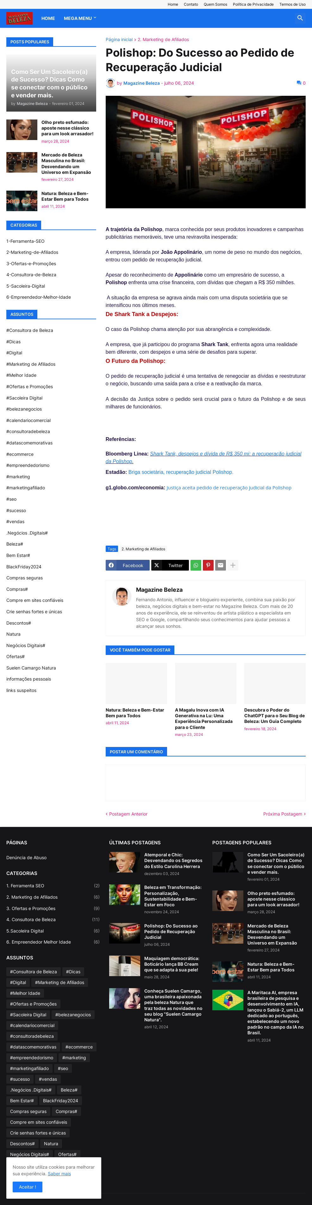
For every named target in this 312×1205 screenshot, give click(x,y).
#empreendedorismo (27, 465)
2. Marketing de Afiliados (163, 39)
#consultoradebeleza (28, 431)
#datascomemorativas (29, 442)
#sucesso (16, 510)
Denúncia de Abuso (26, 857)
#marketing (18, 476)
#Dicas (13, 341)
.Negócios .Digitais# (27, 532)
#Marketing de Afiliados (30, 364)
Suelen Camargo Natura (31, 667)
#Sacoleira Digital (24, 398)
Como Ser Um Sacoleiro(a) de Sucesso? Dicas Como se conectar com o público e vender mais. (276, 863)
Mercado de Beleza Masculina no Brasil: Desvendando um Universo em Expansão (66, 163)
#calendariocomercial (28, 420)
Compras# (17, 589)
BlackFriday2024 (23, 566)
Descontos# (18, 623)
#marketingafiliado (25, 487)
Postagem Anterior (128, 814)
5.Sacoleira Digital (53, 931)
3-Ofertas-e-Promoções (31, 263)
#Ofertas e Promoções (29, 386)
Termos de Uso (292, 4)
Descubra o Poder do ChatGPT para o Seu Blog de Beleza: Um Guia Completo (274, 715)
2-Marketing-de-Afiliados (32, 252)
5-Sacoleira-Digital (25, 286)
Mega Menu (78, 18)
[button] (300, 18)
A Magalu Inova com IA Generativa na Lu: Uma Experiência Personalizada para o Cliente (204, 718)
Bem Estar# (18, 555)
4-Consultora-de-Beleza (31, 274)
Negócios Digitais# (25, 645)
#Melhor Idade (21, 375)
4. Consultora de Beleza (53, 919)
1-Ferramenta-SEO (25, 241)
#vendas (15, 521)
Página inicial (119, 39)
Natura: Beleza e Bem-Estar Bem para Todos (135, 712)
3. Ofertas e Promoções (53, 908)
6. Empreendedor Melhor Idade (53, 942)
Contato (191, 4)
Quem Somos (215, 4)
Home (173, 4)
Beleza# (14, 544)
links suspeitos (21, 690)
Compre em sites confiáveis (34, 600)
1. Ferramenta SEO (53, 886)
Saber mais (59, 1173)
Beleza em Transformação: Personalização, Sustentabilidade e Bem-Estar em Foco (173, 895)
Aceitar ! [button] (27, 1187)
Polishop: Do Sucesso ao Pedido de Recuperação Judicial (171, 931)
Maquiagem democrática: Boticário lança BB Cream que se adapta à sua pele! (171, 964)
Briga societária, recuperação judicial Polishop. (181, 472)
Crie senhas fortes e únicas (34, 611)
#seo (11, 499)
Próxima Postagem (282, 814)
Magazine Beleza (159, 589)
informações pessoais (28, 679)
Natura (13, 634)
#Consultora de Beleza (29, 330)
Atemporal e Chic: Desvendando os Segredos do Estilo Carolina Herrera (173, 860)
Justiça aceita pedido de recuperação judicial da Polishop (229, 487)
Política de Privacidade (253, 4)
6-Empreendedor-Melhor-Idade (38, 297)
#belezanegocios (24, 409)
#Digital (14, 352)
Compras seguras (24, 577)
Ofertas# (15, 656)
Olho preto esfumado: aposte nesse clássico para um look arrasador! (67, 127)
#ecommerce (20, 454)
